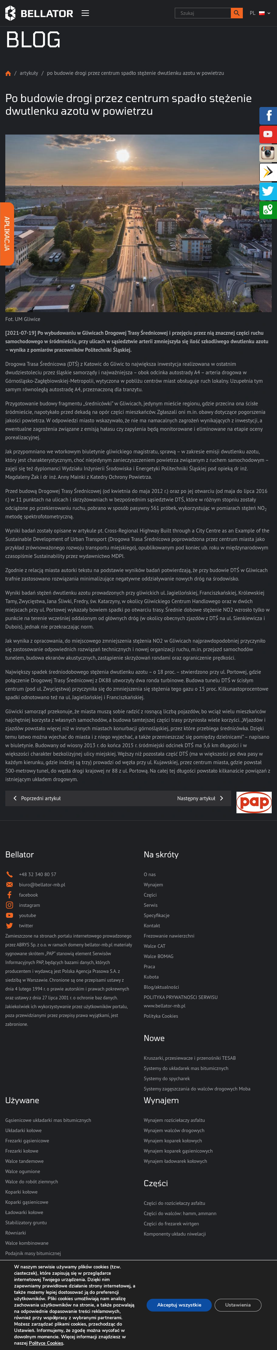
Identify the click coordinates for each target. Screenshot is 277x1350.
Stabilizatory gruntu (26, 1222)
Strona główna (8, 73)
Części (150, 895)
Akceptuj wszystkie (179, 1305)
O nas (150, 874)
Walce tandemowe (24, 1161)
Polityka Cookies (161, 1016)
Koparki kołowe (21, 1192)
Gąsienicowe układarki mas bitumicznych (48, 1120)
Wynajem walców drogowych (174, 1130)
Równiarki (15, 1233)
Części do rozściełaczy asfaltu (174, 1203)
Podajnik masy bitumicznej (33, 1253)
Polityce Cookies (46, 1343)
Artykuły (29, 73)
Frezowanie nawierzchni (169, 936)
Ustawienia (238, 1305)
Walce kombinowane (27, 1243)
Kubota (151, 977)
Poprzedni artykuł (41, 798)
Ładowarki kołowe (24, 1212)
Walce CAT (155, 946)
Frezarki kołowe (21, 1151)
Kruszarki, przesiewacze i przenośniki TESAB (190, 1058)
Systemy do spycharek (167, 1078)
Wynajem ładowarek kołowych (175, 1161)
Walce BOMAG (158, 956)
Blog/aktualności (161, 987)
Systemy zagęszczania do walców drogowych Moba (197, 1089)
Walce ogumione (22, 1171)
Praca (149, 966)
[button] (237, 13)
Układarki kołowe (23, 1130)
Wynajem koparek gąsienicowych (178, 1151)
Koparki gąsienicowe (26, 1202)
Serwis (151, 905)
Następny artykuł (196, 798)
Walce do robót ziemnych (31, 1181)
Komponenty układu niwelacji (175, 1234)
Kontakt (152, 925)
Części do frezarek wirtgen (171, 1223)
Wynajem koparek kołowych (173, 1140)
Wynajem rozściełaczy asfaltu (174, 1120)
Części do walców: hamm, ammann (180, 1213)
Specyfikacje (157, 915)
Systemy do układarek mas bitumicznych (186, 1068)
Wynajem (153, 884)
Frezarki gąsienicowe (27, 1140)
